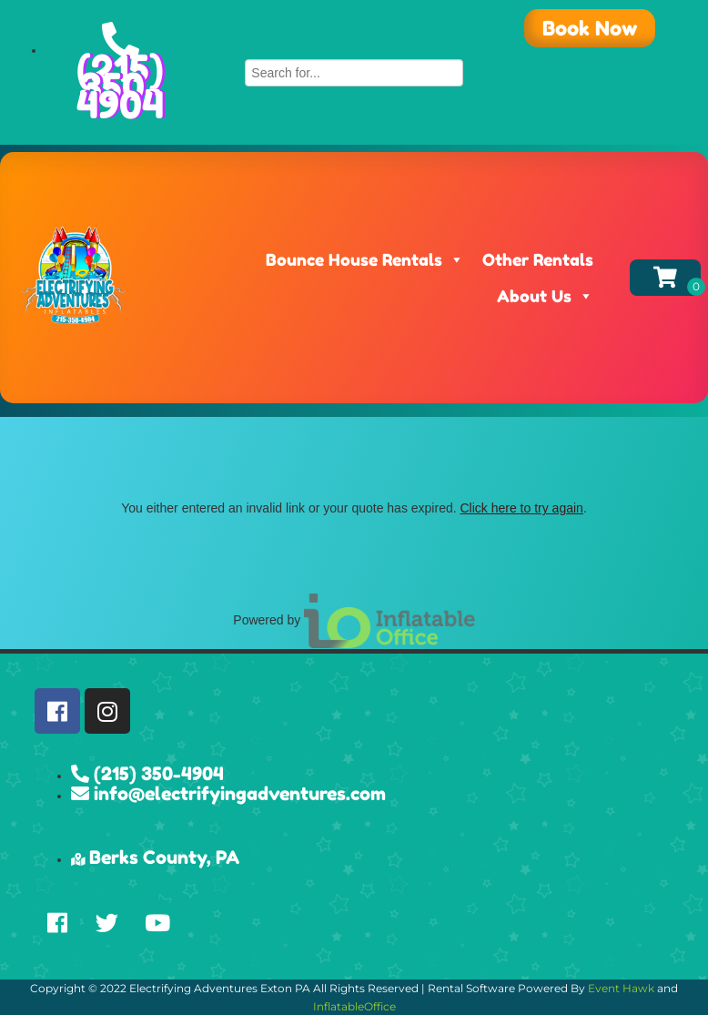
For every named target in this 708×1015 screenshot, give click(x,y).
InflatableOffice (354, 1006)
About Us (545, 296)
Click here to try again (521, 508)
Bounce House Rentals (365, 259)
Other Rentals (537, 259)
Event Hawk (621, 988)
